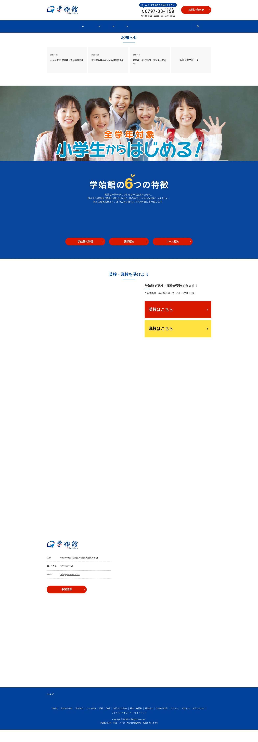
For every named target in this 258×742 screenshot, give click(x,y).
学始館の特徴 (85, 253)
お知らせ (186, 721)
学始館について (82, 26)
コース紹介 (172, 253)
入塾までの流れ (120, 721)
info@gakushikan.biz (70, 587)
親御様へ (149, 721)
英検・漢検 (109, 26)
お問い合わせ (181, 26)
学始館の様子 (162, 721)
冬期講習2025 (94, 38)
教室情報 (156, 26)
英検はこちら (161, 322)
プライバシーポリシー (121, 725)
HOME (57, 26)
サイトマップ (140, 725)
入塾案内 (133, 26)
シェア (50, 706)
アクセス (175, 721)
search (118, 38)
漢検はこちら (161, 341)
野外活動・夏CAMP (63, 38)
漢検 (108, 721)
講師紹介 (129, 253)
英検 (101, 721)
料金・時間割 (136, 721)
